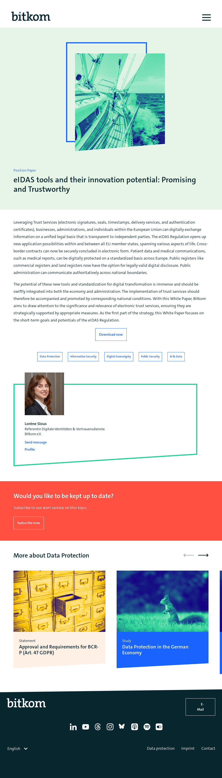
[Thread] (98, 730)
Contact (208, 748)
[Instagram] (111, 730)
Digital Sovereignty (119, 356)
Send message (36, 442)
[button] (203, 555)
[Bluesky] (123, 730)
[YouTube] (86, 730)
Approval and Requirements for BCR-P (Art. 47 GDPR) (58, 650)
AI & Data (176, 356)
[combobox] (18, 748)
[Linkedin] (74, 730)
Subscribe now (28, 522)
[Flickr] (160, 730)
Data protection (161, 748)
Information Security (83, 356)
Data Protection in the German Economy (155, 650)
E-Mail (200, 707)
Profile (30, 449)
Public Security (150, 356)
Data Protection (50, 356)
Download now (111, 334)
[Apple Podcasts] (135, 730)
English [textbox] (13, 748)
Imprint (188, 748)
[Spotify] (148, 730)
